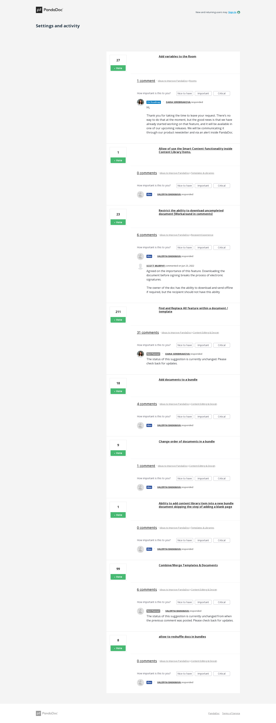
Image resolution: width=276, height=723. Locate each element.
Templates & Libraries (202, 173)
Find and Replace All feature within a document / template (193, 309)
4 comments (147, 403)
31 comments (148, 332)
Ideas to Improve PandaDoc (172, 80)
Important (204, 94)
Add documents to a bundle (178, 380)
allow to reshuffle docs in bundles (182, 637)
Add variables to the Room (177, 56)
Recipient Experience (202, 234)
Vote (119, 68)
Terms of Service (231, 713)
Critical (224, 94)
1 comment (146, 80)
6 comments (147, 234)
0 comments (147, 172)
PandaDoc (213, 713)
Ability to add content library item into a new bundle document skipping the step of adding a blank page (196, 505)
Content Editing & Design (206, 332)
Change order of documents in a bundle (187, 441)
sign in (232, 12)
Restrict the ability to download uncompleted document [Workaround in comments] (191, 212)
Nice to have (185, 94)
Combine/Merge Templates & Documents (188, 565)
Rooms (193, 80)
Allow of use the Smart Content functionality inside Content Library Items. (195, 150)
